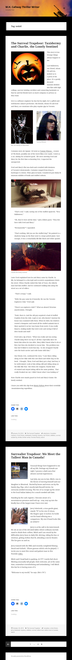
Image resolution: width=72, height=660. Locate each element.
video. (20, 554)
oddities (52, 435)
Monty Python (39, 385)
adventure (46, 433)
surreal (58, 435)
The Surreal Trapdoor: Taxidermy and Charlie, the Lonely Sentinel (36, 44)
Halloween (28, 435)
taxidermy (14, 437)
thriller (20, 437)
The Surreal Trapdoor (33, 433)
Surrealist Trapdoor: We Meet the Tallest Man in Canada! (35, 455)
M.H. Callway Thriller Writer (22, 7)
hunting (34, 435)
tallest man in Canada (51, 630)
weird (42, 437)
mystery (40, 435)
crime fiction (20, 435)
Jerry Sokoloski (15, 630)
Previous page (8, 644)
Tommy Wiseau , (46, 151)
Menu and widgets (64, 10)
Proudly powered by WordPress (21, 656)
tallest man (40, 630)
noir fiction (46, 435)
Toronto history (35, 437)
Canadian (46, 628)
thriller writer (26, 437)
